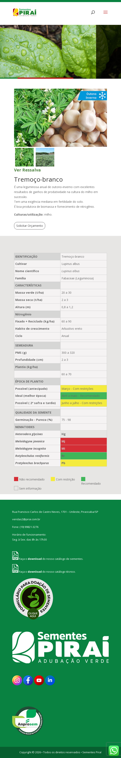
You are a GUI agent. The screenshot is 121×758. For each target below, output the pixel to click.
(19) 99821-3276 (29, 527)
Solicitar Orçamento (29, 226)
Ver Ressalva (27, 170)
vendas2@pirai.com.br (26, 519)
